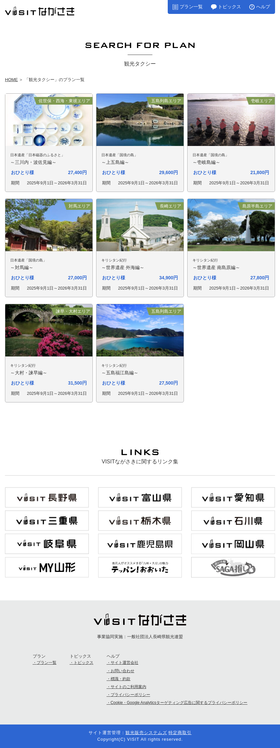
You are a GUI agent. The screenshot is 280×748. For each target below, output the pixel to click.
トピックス (229, 6)
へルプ (263, 6)
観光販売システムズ (146, 732)
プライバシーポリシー (130, 694)
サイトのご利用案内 (128, 686)
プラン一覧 (191, 6)
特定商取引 (180, 732)
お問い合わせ (122, 671)
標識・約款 (120, 679)
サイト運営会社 (124, 662)
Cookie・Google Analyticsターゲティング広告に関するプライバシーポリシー (179, 702)
